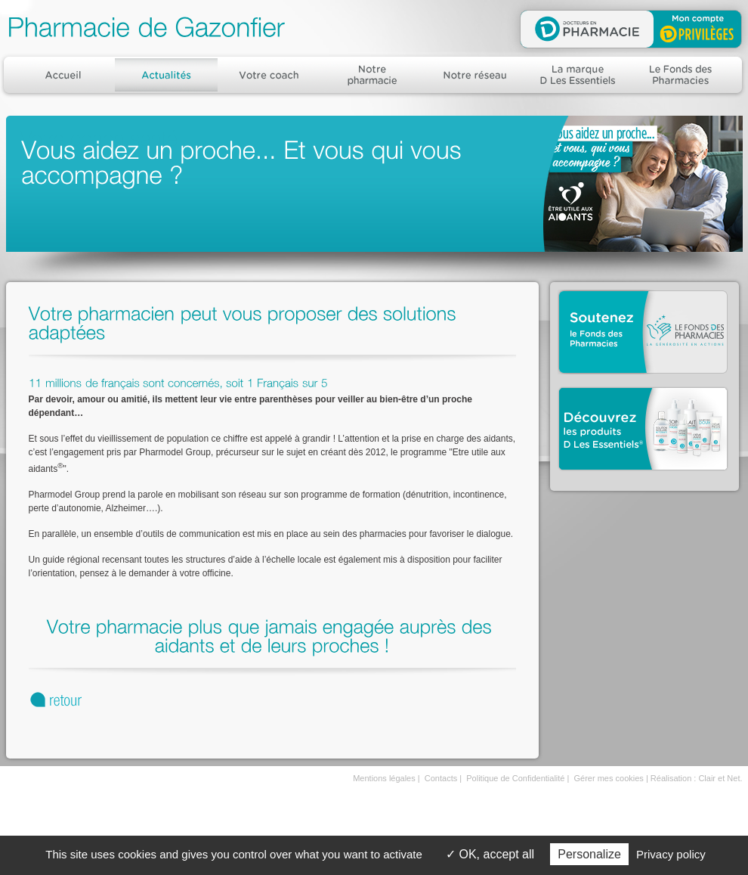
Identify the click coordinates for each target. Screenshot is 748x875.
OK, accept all (490, 854)
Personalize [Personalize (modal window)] (589, 854)
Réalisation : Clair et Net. (697, 778)
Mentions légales (384, 778)
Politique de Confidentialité (515, 778)
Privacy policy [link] (671, 854)
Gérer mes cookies (609, 778)
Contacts (441, 778)
